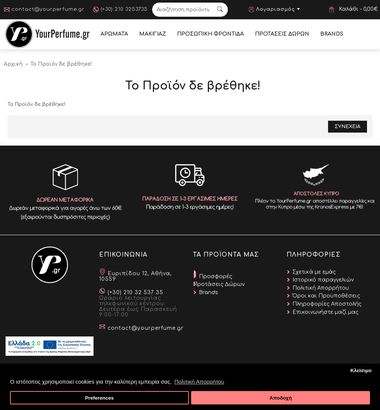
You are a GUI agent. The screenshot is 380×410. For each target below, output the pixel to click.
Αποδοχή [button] (280, 398)
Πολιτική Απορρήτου (320, 288)
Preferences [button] (99, 398)
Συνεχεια (347, 126)
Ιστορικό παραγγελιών (323, 280)
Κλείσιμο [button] (360, 370)
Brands (208, 292)
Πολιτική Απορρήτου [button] (199, 381)
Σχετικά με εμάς (314, 272)
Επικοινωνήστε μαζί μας (325, 312)
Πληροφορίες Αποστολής (326, 304)
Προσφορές (215, 276)
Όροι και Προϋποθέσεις (326, 296)
